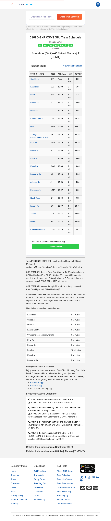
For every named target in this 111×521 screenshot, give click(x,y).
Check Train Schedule (69, 17)
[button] (55, 245)
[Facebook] (85, 477)
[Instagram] (93, 477)
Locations (38, 491)
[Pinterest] (81, 480)
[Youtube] (89, 477)
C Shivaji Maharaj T (38, 230)
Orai (32, 126)
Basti (32, 95)
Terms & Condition (19, 499)
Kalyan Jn (34, 206)
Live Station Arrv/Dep (66, 487)
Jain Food (38, 487)
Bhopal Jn (34, 150)
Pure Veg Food (40, 483)
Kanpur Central (36, 119)
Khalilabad (34, 87)
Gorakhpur (34, 79)
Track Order (39, 475)
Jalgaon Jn (35, 182)
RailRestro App (37, 382)
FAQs (13, 491)
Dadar (32, 222)
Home (13, 471)
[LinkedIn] (97, 477)
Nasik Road (35, 198)
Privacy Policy (17, 495)
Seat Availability (64, 491)
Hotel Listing (39, 499)
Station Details (63, 499)
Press (13, 479)
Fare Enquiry (62, 495)
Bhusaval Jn (35, 174)
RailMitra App (36, 385)
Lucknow (34, 111)
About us (15, 475)
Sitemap (14, 503)
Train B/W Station (65, 483)
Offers (37, 495)
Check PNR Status (65, 471)
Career (14, 487)
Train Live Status (64, 479)
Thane (33, 214)
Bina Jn (33, 142)
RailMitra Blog (40, 471)
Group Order (39, 479)
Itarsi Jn (33, 158)
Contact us (16, 483)
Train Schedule (63, 475)
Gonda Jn (34, 103)
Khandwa (34, 166)
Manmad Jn (35, 190)
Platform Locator (64, 503)
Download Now (55, 246)
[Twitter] (81, 477)
